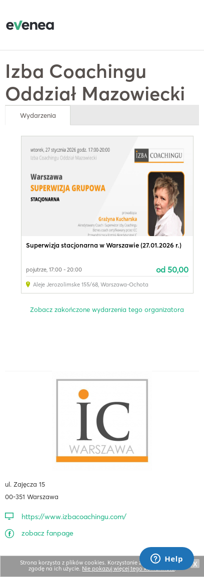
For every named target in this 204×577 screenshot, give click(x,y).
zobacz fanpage (48, 533)
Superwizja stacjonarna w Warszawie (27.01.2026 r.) (104, 245)
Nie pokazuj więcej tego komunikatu (128, 568)
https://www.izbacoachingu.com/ (74, 516)
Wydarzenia (38, 115)
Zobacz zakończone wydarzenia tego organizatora (107, 309)
